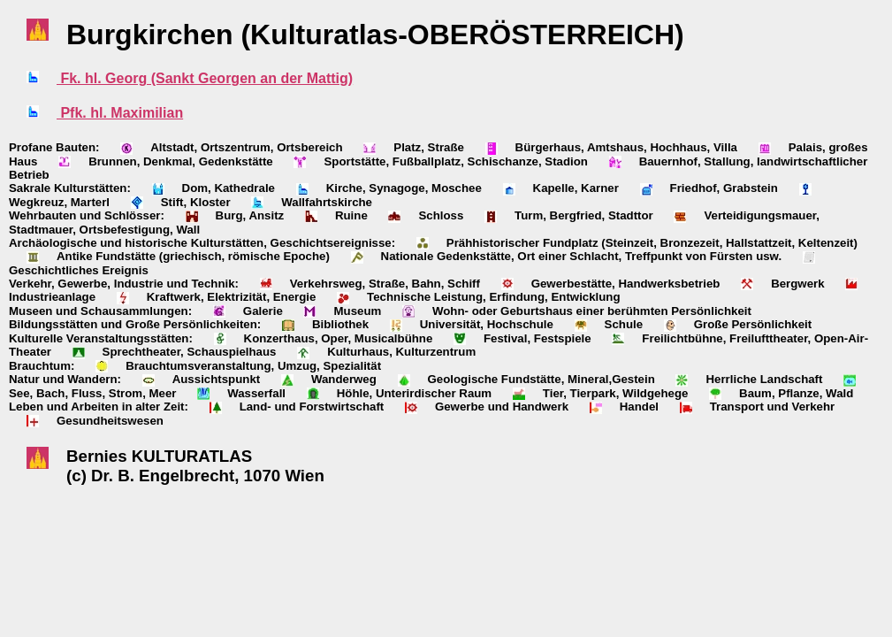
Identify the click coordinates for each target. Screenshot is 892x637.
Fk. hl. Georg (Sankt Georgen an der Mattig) (205, 78)
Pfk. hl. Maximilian (120, 112)
